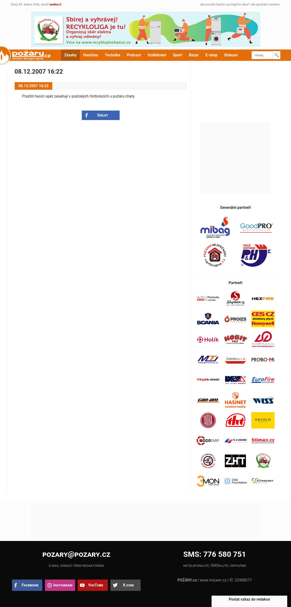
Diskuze (231, 55)
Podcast (134, 55)
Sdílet (102, 115)
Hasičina (90, 55)
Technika (112, 55)
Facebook (30, 585)
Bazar (194, 55)
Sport (177, 55)
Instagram (62, 585)
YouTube (95, 585)
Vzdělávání (157, 55)
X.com (128, 585)
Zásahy (70, 55)
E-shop (211, 55)
